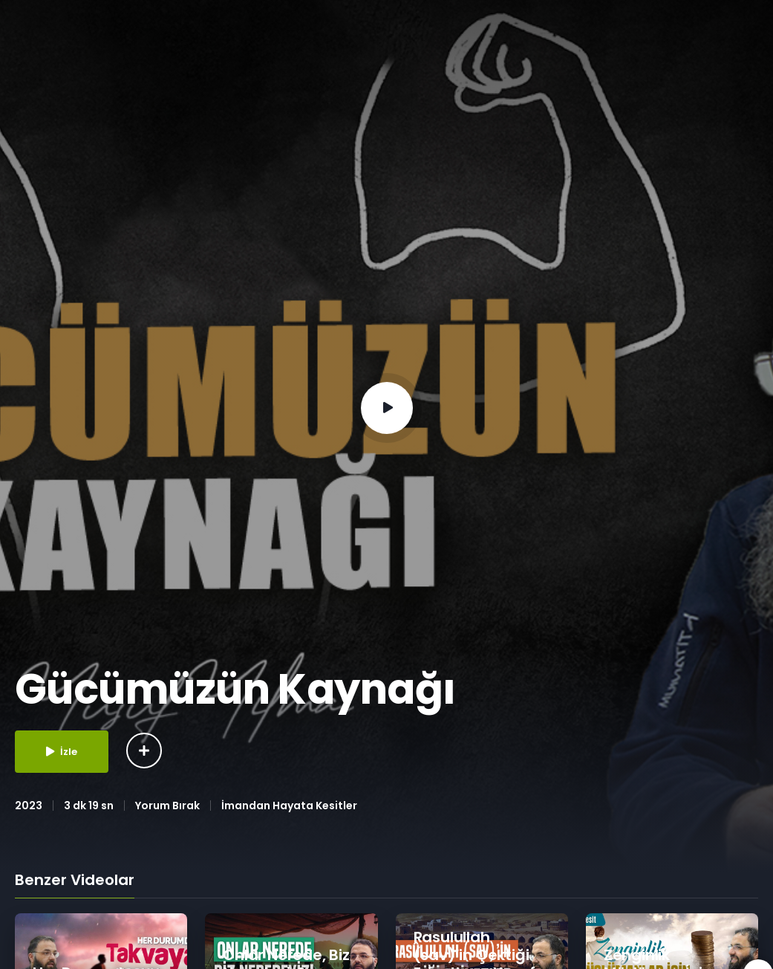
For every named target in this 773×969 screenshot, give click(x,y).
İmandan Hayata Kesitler (289, 805)
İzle (61, 752)
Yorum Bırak (167, 805)
